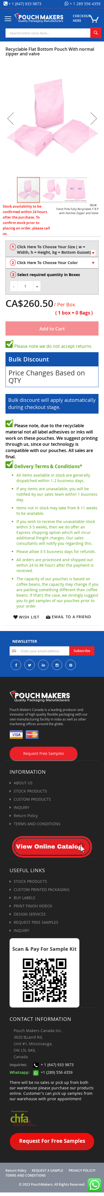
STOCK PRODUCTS (30, 791)
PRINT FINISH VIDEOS (33, 905)
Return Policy (26, 815)
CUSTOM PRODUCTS (32, 799)
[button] (10, 119)
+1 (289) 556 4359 (53, 1072)
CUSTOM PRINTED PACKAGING (41, 889)
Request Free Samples (43, 753)
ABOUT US (23, 782)
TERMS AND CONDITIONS (37, 823)
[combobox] (53, 33)
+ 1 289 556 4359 (84, 3)
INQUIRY (21, 807)
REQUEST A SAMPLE (47, 1170)
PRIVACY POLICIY (82, 1170)
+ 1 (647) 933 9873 (24, 3)
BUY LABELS (24, 897)
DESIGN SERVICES (30, 914)
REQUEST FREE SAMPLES (36, 922)
